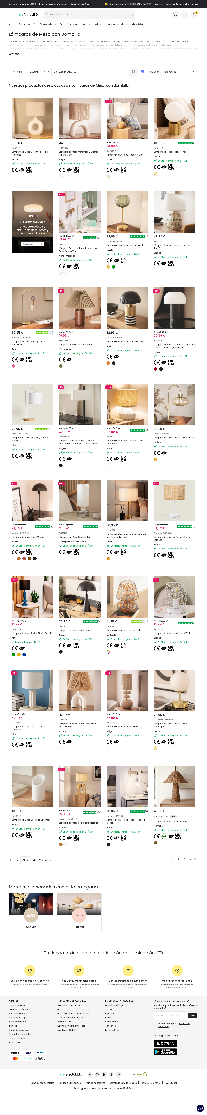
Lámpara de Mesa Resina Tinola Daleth (30, 629)
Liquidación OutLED (66, 1051)
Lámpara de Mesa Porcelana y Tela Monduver (127, 432)
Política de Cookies (95, 1104)
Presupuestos (64, 1042)
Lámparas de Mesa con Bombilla (125, 24)
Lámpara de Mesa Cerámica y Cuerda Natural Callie (78, 153)
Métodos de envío (18, 1034)
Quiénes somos (17, 1026)
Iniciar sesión (15, 1063)
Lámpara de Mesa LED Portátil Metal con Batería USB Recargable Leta (174, 336)
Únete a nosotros (18, 1059)
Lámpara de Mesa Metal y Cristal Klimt (126, 236)
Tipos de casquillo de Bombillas (73, 1034)
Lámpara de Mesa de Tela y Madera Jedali (32, 432)
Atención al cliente (18, 1030)
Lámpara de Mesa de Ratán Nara (173, 825)
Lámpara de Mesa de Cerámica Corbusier (30, 728)
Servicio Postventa (151, 1104)
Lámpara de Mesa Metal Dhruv (124, 726)
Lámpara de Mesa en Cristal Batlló (126, 628)
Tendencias (111, 1047)
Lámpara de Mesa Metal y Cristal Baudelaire (31, 334)
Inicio (11, 24)
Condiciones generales (42, 1104)
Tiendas (13, 1047)
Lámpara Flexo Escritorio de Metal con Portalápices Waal (78, 236)
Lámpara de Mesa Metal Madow (30, 529)
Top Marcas (111, 1030)
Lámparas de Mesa (92, 24)
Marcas (61, 1030)
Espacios (109, 1034)
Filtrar (18, 71)
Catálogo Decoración (51, 24)
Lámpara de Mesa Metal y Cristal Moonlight (173, 728)
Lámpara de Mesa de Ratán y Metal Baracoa (174, 531)
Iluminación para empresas (71, 1047)
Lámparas (72, 24)
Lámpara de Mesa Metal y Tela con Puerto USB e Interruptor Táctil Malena (79, 434)
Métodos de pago (18, 1038)
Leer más (14, 53)
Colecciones (111, 1042)
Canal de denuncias (19, 1051)
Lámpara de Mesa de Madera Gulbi (124, 154)
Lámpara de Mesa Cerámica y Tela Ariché (174, 236)
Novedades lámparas (116, 1026)
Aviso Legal (171, 1104)
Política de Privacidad (70, 1104)
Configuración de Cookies (123, 1104)
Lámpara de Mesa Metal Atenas (170, 151)
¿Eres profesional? (18, 1042)
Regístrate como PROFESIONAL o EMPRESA (130, 4)
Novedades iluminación (69, 1026)
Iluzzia (79, 948)
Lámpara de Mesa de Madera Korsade (76, 826)
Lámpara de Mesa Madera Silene (78, 332)
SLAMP (31, 948)
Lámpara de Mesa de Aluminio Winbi (171, 629)
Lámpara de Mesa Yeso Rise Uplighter (28, 826)
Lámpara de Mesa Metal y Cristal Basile (173, 432)
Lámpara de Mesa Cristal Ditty (76, 529)
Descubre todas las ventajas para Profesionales (176, 4)
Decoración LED (27, 24)
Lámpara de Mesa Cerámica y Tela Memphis (30, 153)
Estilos (108, 1038)
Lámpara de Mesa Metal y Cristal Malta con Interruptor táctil (126, 531)
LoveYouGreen (112, 1051)
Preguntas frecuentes (20, 1055)
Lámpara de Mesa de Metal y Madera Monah (123, 826)
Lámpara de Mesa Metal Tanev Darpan (124, 334)
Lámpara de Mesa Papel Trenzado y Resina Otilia (79, 728)
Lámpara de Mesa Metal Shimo (77, 628)
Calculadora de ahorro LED (70, 1038)
